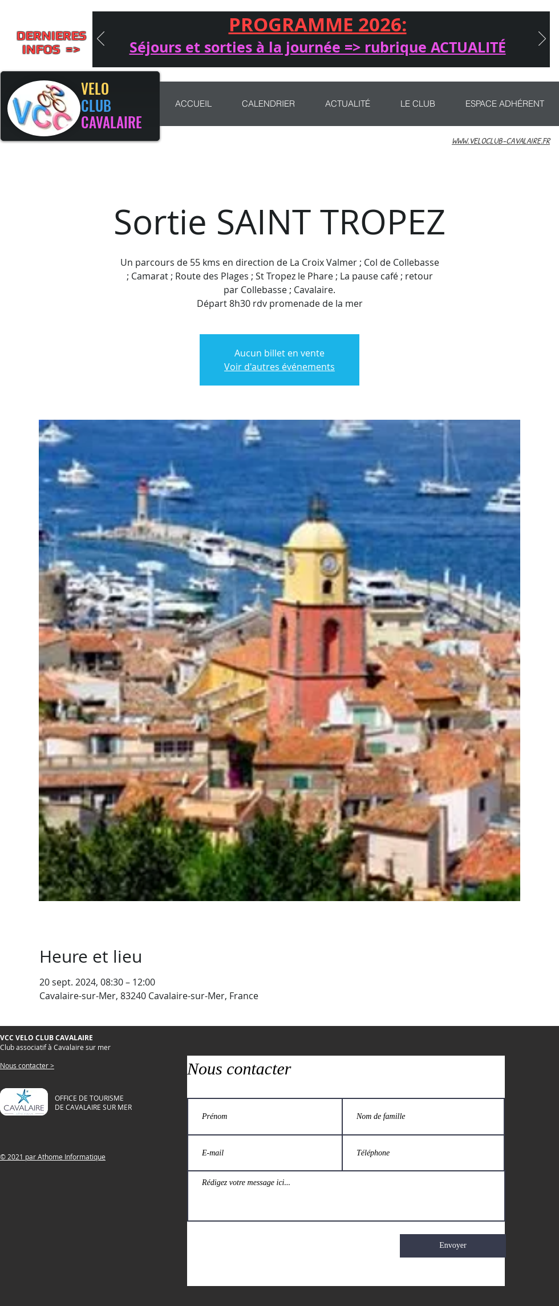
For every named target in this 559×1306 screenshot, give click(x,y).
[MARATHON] (372, 52)
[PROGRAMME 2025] (422, 52)
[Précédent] (100, 39)
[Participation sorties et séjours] (356, 52)
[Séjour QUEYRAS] (240, 52)
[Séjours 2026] (221, 52)
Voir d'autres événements (279, 366)
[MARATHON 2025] (339, 52)
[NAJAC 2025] (323, 52)
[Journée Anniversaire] (257, 52)
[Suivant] (542, 39)
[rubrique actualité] (405, 52)
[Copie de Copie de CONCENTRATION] (389, 52)
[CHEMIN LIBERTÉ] (306, 52)
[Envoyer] (453, 1246)
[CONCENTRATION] (273, 52)
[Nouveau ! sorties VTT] (290, 52)
